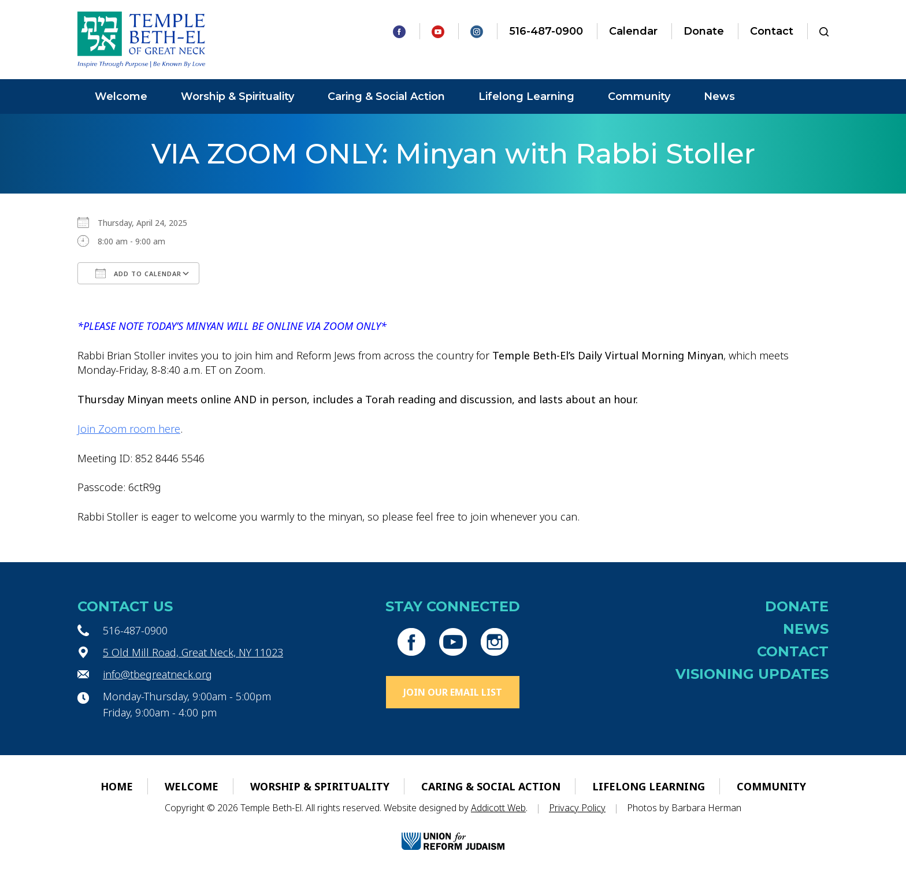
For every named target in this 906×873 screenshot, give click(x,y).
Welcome (121, 96)
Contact (771, 31)
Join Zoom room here (128, 429)
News (719, 96)
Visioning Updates (752, 674)
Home (117, 786)
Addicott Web (498, 807)
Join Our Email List (452, 692)
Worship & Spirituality (237, 96)
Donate (704, 31)
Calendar (633, 31)
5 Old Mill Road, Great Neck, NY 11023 (193, 652)
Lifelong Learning (526, 96)
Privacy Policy (577, 807)
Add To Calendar (138, 273)
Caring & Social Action (386, 96)
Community (639, 96)
